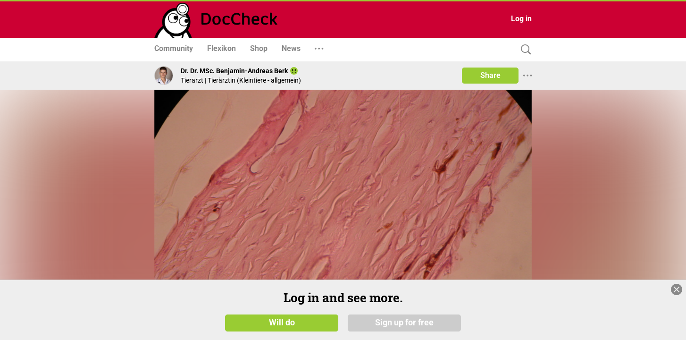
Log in (521, 18)
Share (490, 75)
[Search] (524, 50)
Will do (282, 325)
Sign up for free (404, 325)
